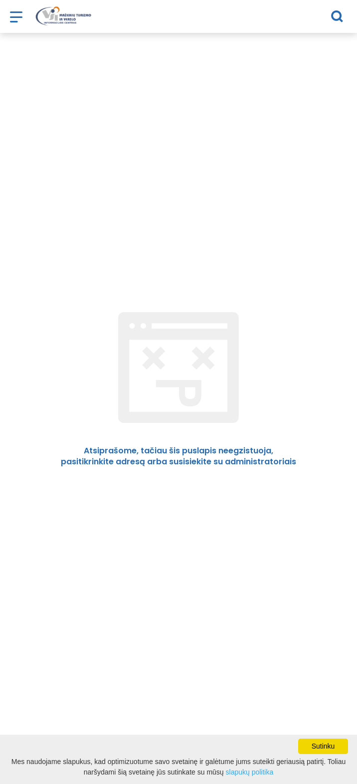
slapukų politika (250, 772)
